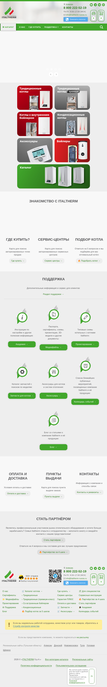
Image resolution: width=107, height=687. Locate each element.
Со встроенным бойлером (36, 603)
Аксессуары (52, 396)
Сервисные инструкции (90, 595)
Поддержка (51, 27)
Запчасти (65, 607)
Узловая (91, 646)
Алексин (69, 4)
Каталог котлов (32, 591)
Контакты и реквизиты (88, 492)
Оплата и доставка (16, 493)
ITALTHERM (28, 659)
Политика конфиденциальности (36, 666)
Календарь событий (84, 402)
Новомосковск (71, 646)
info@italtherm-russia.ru (76, 15)
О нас (22, 27)
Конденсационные (32, 607)
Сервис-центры (52, 261)
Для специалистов (91, 591)
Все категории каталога (56, 660)
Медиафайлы (52, 347)
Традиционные (30, 595)
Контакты (67, 27)
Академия (20, 344)
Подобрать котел (89, 261)
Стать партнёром (52, 540)
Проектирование (84, 344)
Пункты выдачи (52, 496)
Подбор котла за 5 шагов (37, 611)
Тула (82, 646)
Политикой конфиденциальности (77, 681)
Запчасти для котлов (20, 396)
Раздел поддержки (52, 294)
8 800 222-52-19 (75, 7)
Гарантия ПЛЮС (65, 599)
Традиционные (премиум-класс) (38, 599)
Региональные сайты (82, 660)
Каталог (9, 27)
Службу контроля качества (26, 626)
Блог (52, 447)
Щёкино (7, 650)
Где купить (35, 27)
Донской (58, 646)
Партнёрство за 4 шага (53, 552)
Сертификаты (9, 595)
